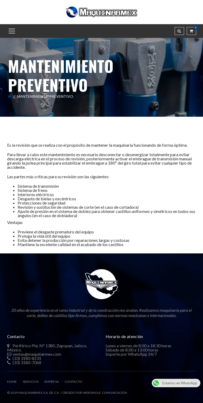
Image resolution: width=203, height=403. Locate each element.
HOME (12, 382)
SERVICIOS (31, 382)
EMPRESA (51, 382)
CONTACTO (73, 382)
